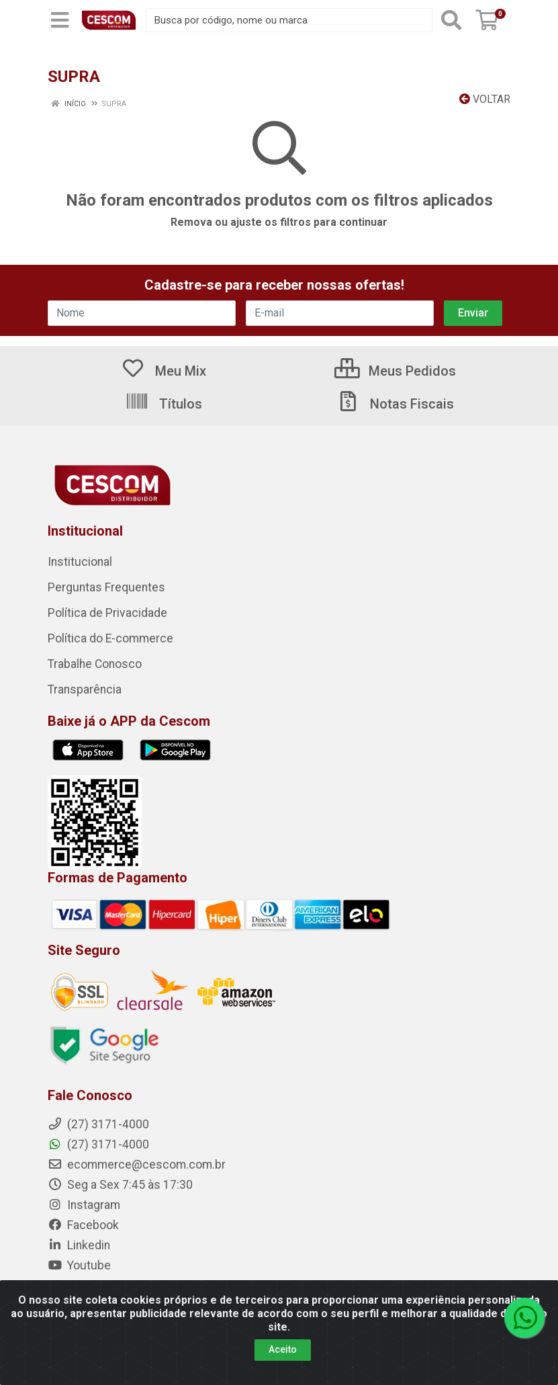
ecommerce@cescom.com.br (137, 1164)
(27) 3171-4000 (98, 1144)
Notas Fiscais (395, 404)
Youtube (79, 1265)
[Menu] (60, 20)
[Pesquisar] (451, 20)
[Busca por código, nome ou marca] (289, 20)
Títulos (163, 404)
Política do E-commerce (110, 638)
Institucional (80, 562)
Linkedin (79, 1245)
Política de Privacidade (107, 613)
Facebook (83, 1225)
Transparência (85, 689)
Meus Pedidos (395, 371)
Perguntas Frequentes (106, 587)
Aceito (283, 1349)
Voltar (484, 99)
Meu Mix (163, 371)
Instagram (84, 1205)
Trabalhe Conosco (95, 664)
